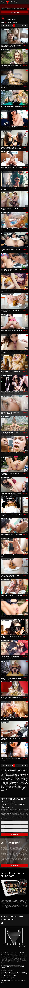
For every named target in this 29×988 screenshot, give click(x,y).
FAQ (2, 916)
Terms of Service (13, 952)
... (8, 25)
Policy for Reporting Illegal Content (8, 977)
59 (22, 25)
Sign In (6, 952)
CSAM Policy (24, 973)
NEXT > (26, 25)
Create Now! (14, 835)
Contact (7, 916)
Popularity (15, 22)
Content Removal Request (20, 980)
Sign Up (2, 952)
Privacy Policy (21, 952)
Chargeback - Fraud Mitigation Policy (8, 975)
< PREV (2, 25)
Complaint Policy (4, 973)
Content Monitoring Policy (14, 973)
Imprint (20, 916)
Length (9, 22)
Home (2, 7)
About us (14, 916)
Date (5, 22)
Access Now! (14, 865)
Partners (3, 919)
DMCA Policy (3, 982)
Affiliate (11, 919)
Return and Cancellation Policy (7, 980)
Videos (6, 7)
